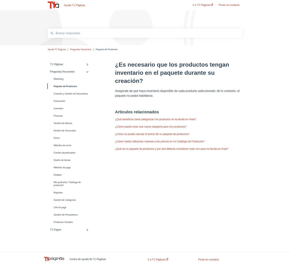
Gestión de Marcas (63, 123)
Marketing (58, 79)
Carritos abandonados (64, 153)
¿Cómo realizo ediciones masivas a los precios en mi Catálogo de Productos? (160, 141)
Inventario (58, 108)
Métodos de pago (62, 167)
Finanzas (58, 116)
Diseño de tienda (62, 160)
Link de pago (60, 207)
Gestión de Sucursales (65, 130)
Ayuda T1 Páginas (74, 5)
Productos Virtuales (63, 222)
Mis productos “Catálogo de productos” (67, 184)
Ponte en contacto (208, 259)
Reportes (58, 192)
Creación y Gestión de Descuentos (71, 93)
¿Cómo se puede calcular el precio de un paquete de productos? (152, 134)
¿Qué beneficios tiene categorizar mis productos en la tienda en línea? (155, 119)
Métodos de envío (62, 145)
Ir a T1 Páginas (158, 259)
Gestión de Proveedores (65, 215)
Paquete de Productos (62, 86)
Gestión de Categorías (65, 200)
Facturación (59, 101)
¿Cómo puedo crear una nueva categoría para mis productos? (151, 126)
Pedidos (58, 175)
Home (57, 138)
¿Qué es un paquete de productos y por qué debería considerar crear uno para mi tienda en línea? (171, 148)
